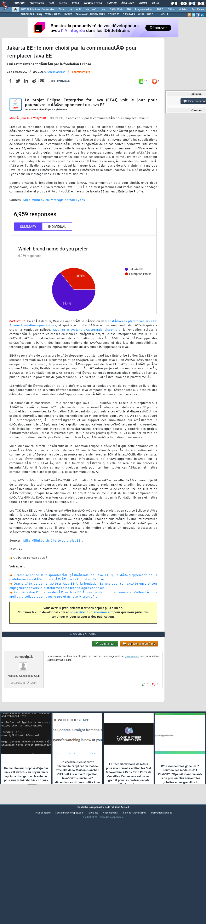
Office (170, 9)
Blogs (62, 3)
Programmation (143, 9)
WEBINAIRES (53, 14)
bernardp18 (24, 703)
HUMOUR (162, 14)
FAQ (51, 3)
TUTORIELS (27, 14)
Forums (19, 3)
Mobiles (183, 9)
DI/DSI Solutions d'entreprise (38, 9)
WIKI (141, 14)
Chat (75, 3)
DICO (150, 14)
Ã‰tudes (128, 3)
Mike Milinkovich (36, 216)
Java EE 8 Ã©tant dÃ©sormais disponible (86, 346)
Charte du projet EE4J (67, 557)
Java (103, 9)
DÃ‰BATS (129, 14)
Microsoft (90, 9)
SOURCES (113, 14)
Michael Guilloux (55, 87)
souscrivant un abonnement (91, 628)
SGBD (159, 9)
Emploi (111, 3)
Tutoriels (36, 3)
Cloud (62, 9)
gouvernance (132, 703)
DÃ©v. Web (115, 9)
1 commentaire (81, 87)
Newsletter (93, 3)
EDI (129, 9)
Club (155, 3)
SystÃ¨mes (198, 9)
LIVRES (68, 14)
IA (70, 9)
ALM (78, 9)
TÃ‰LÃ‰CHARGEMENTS (90, 14)
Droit (143, 3)
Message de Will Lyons (68, 216)
